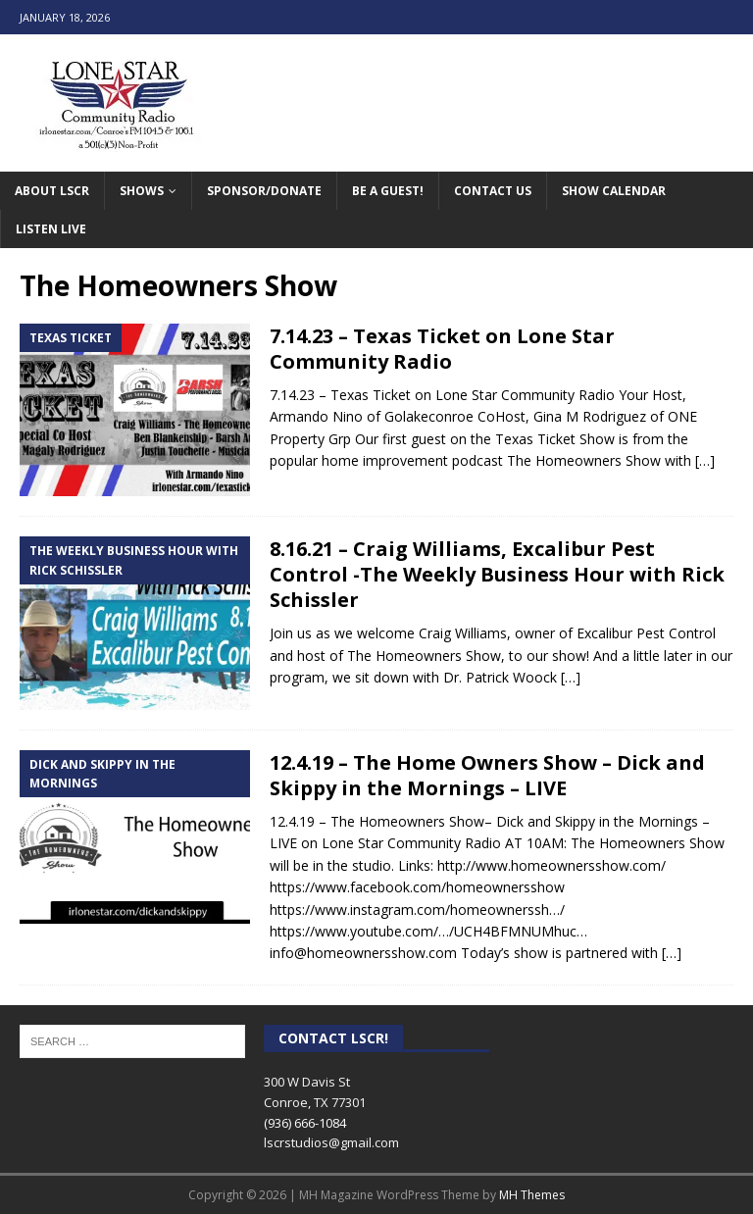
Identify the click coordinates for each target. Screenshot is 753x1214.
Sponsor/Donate (264, 190)
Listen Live (51, 229)
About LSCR (52, 190)
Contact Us (492, 190)
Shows (142, 190)
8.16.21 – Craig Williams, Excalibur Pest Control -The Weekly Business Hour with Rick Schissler (497, 574)
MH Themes (532, 1195)
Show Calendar (614, 190)
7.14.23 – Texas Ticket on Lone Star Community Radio (442, 349)
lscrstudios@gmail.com (331, 1142)
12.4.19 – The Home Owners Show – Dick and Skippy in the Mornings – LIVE (487, 775)
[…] (705, 460)
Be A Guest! (388, 190)
